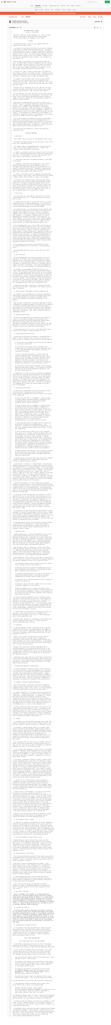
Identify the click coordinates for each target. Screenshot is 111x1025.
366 (9, 564)
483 (9, 736)
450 (9, 687)
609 (9, 920)
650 (9, 980)
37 (9, 83)
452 (9, 690)
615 (9, 929)
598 (9, 904)
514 (9, 781)
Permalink (100, 17)
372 (9, 573)
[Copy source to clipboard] (95, 27)
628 (9, 948)
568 (9, 860)
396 (9, 608)
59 (9, 115)
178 (9, 289)
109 (9, 188)
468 (9, 714)
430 (9, 658)
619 (9, 935)
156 (9, 257)
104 (9, 181)
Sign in (107, 2)
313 (9, 487)
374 (9, 576)
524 (9, 796)
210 (9, 336)
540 (9, 819)
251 (9, 396)
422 (9, 646)
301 (9, 469)
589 (9, 891)
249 (9, 393)
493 (9, 750)
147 (9, 244)
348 (9, 538)
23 (9, 62)
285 (9, 446)
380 (9, 585)
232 (9, 368)
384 (9, 591)
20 (9, 58)
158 (9, 260)
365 (9, 563)
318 (9, 494)
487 (9, 742)
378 (9, 582)
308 (9, 480)
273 (9, 428)
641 (9, 967)
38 (9, 84)
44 (9, 93)
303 (9, 472)
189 (9, 305)
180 (9, 292)
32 (9, 76)
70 (9, 131)
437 (9, 668)
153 (9, 253)
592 (9, 895)
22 (9, 61)
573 (9, 867)
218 (9, 348)
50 (9, 102)
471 (9, 718)
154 (9, 254)
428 (9, 655)
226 (9, 360)
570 (9, 863)
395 (9, 607)
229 (9, 364)
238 (9, 377)
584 (9, 883)
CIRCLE (9, 2)
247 (9, 390)
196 (9, 316)
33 (9, 77)
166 (9, 272)
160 (9, 263)
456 (9, 696)
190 (9, 307)
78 (9, 143)
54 (9, 108)
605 (9, 914)
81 (9, 147)
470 (9, 717)
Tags (52, 9)
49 (9, 100)
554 (9, 840)
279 (9, 437)
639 (9, 964)
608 (9, 919)
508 (9, 772)
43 (9, 92)
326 (9, 506)
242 (9, 383)
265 (9, 417)
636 (9, 960)
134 (9, 225)
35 (9, 80)
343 (9, 531)
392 (9, 602)
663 (9, 999)
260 (9, 409)
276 (9, 433)
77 (9, 141)
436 (9, 667)
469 (9, 715)
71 (9, 133)
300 (9, 468)
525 (9, 797)
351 (9, 542)
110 (9, 190)
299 (9, 466)
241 (9, 381)
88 (9, 158)
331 (9, 513)
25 (9, 65)
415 (9, 636)
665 (9, 1002)
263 (9, 414)
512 (9, 778)
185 (9, 300)
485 (9, 739)
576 (9, 872)
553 (9, 838)
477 (9, 727)
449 (9, 686)
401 (9, 616)
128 (9, 216)
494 (9, 752)
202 (9, 324)
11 (9, 45)
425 (9, 651)
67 (9, 127)
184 (9, 298)
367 (9, 566)
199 (9, 320)
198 (9, 319)
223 (9, 355)
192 (9, 310)
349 (9, 540)
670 (9, 1009)
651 (9, 982)
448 (9, 684)
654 (9, 986)
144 (9, 239)
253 (9, 399)
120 (9, 204)
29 (9, 71)
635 (9, 958)
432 (9, 661)
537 (9, 815)
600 (9, 907)
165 (9, 270)
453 (9, 692)
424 (9, 649)
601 (9, 908)
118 (9, 201)
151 (9, 250)
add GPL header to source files (19, 21)
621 (9, 938)
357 (9, 551)
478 (9, 728)
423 (9, 648)
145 (9, 241)
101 (9, 177)
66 (9, 125)
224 (9, 357)
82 (9, 149)
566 (9, 857)
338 (9, 523)
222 (9, 354)
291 (9, 455)
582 (9, 881)
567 (9, 859)
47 (9, 98)
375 (9, 578)
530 (9, 804)
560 (9, 848)
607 (9, 917)
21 (9, 59)
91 (9, 162)
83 (9, 150)
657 (9, 990)
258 (9, 406)
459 (9, 701)
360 (9, 556)
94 (9, 166)
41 (9, 89)
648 (9, 977)
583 (9, 882)
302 (9, 471)
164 (9, 269)
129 (9, 218)
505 (9, 768)
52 (9, 105)
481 (9, 733)
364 (9, 561)
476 (9, 725)
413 (9, 633)
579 (9, 876)
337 (9, 522)
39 (9, 86)
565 (9, 856)
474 (9, 722)
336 (9, 521)
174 (9, 283)
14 (9, 49)
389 (9, 598)
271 (9, 425)
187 (9, 302)
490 (9, 746)
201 (9, 323)
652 (9, 983)
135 (9, 226)
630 (9, 951)
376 (9, 579)
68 (9, 128)
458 (9, 699)
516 (9, 784)
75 (9, 139)
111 (9, 191)
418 (9, 641)
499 (9, 759)
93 (9, 165)
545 (9, 826)
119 (9, 203)
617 (9, 932)
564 (9, 854)
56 (9, 111)
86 (9, 155)
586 (9, 886)
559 (9, 847)
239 (9, 379)
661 (9, 996)
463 (9, 706)
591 (9, 894)
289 (9, 452)
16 (9, 52)
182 (9, 295)
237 (9, 376)
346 (9, 535)
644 (9, 971)
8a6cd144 (97, 21)
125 (9, 212)
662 (9, 998)
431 (9, 660)
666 (9, 1004)
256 (9, 403)
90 (9, 160)
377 (9, 581)
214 (9, 342)
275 (9, 431)
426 (9, 652)
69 (9, 130)
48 (9, 99)
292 (9, 456)
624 (9, 942)
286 (9, 447)
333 (9, 516)
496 (9, 755)
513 (9, 780)
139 (9, 232)
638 (9, 963)
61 (9, 118)
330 (9, 512)
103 (9, 179)
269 (9, 422)
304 (9, 474)
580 (9, 878)
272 (9, 427)
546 (9, 828)
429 (9, 657)
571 (9, 864)
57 (9, 112)
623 (9, 941)
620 (9, 936)
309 (9, 481)
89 (9, 159)
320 (9, 497)
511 (9, 777)
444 (9, 679)
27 (9, 68)
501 (9, 762)
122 (9, 207)
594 (9, 898)
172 (9, 280)
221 (9, 352)
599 (9, 905)
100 (9, 175)
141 (9, 235)
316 (9, 491)
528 (9, 802)
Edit (100, 27)
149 (9, 247)
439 (9, 671)
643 (9, 970)
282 (9, 441)
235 (9, 373)
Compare (69, 9)
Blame (89, 17)
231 (9, 367)
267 (9, 420)
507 (9, 771)
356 (9, 550)
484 (9, 737)
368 (9, 567)
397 (9, 610)
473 (9, 721)
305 (9, 475)
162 (9, 266)
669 (9, 1008)
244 (9, 386)
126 (9, 213)
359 (9, 554)
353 (9, 545)
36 (9, 81)
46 (9, 96)
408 (9, 626)
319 (9, 496)
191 (9, 308)
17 (9, 54)
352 (9, 544)
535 (9, 812)
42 (9, 90)
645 (9, 973)
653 (9, 984)
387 (9, 595)
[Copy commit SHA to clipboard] (101, 21)
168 (9, 275)
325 (9, 504)
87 (9, 156)
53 (9, 106)
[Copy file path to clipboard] (21, 27)
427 (9, 654)
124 (9, 210)
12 (9, 46)
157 (9, 259)
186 (9, 301)
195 (9, 314)
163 (9, 267)
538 (9, 816)
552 (9, 837)
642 (9, 968)
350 (9, 541)
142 (9, 237)
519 (9, 788)
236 (9, 374)
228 (9, 362)
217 (9, 346)
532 (9, 807)
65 (9, 124)
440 (9, 673)
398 (9, 611)
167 (9, 273)
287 (9, 449)
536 (9, 813)
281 (9, 440)
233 (9, 370)
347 (9, 537)
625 (9, 944)
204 (9, 327)
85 (9, 153)
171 (9, 279)
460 (9, 702)
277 (9, 434)
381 (9, 586)
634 (9, 957)
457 (9, 698)
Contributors (58, 9)
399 (9, 613)
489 (9, 744)
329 (9, 510)
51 (9, 103)
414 (9, 635)
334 (9, 518)
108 (9, 187)
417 (9, 639)
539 (9, 818)
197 (9, 317)
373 (9, 575)
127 (9, 215)
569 (9, 862)
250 (9, 395)
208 (9, 333)
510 (9, 775)
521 (9, 791)
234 (9, 371)
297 (9, 463)
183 (9, 297)
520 (9, 790)
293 (9, 458)
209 (9, 335)
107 (9, 185)
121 (9, 206)
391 (9, 601)
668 (9, 1006)
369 (9, 569)
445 (9, 680)
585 (9, 885)
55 (9, 109)
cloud (14, 2)
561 (9, 850)
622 (9, 939)
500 (9, 761)
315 (9, 490)
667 (9, 1005)
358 (9, 553)
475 (9, 724)
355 (9, 548)
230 (9, 365)
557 (9, 844)
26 (9, 67)
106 (9, 184)
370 (9, 570)
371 (9, 572)
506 (9, 769)
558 (9, 845)
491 (9, 747)
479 (9, 730)
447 (9, 683)
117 (9, 200)
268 (9, 421)
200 (9, 321)
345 (9, 534)
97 (9, 171)
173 (9, 282)
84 (9, 152)
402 (9, 617)
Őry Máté (14, 22)
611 (9, 923)
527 (9, 800)
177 (9, 288)
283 (9, 443)
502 (9, 763)
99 (9, 174)
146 (9, 242)
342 (9, 529)
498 (9, 758)
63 (9, 121)
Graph (63, 9)
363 (9, 560)
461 (9, 703)
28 (9, 70)
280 (9, 439)
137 (9, 229)
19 (9, 57)
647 (9, 976)
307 (9, 478)
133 (9, 223)
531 (9, 806)
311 (9, 484)
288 (9, 450)
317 (9, 493)
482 (9, 734)
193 (9, 311)
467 (9, 712)
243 (9, 384)
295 (9, 461)
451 (9, 689)
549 (9, 832)
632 (9, 954)
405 (9, 622)
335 (9, 519)
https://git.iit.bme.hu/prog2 (69, 13)
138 (9, 231)
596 (9, 901)
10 (9, 43)
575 (9, 870)
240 (9, 380)
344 (9, 532)
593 (9, 897)
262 (9, 412)
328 (9, 509)
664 (9, 1001)
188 (9, 304)
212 (9, 339)
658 (9, 992)
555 (9, 841)
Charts (74, 9)
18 (9, 55)
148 (9, 245)
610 (9, 922)
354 (9, 547)
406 (9, 623)
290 (9, 453)
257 (9, 405)
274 (9, 430)
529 (9, 803)
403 (9, 619)
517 (9, 785)
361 (9, 557)
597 (9, 903)
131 (9, 220)
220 (9, 351)
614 (9, 927)
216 (9, 345)
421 (9, 645)
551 (9, 835)
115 (9, 197)
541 (9, 821)
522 (9, 793)
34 (9, 78)
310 (9, 482)
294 (9, 459)
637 (9, 961)
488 (9, 743)
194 (9, 313)
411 (9, 630)
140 (9, 234)
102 (9, 178)
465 (9, 709)
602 (9, 910)
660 (9, 995)
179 (9, 291)
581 (9, 879)
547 (9, 829)
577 (9, 873)
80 (9, 146)
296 (9, 462)
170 (9, 278)
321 (9, 499)
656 (9, 989)
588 (9, 889)
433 (9, 662)
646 (9, 974)
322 (9, 500)
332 (9, 515)
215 (9, 343)
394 (9, 605)
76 (9, 140)
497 (9, 756)
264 (9, 415)
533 (9, 809)
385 (9, 592)
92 (9, 163)
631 (9, 952)
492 (9, 749)
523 (9, 794)
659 (9, 993)
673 (9, 1014)
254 (9, 400)
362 (9, 559)
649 (9, 979)
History (94, 17)
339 (9, 525)
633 (9, 955)
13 (9, 48)
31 (9, 74)
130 (9, 219)
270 (9, 424)
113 (9, 194)
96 (9, 169)
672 (9, 1012)
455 (9, 695)
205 (9, 329)
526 (9, 799)
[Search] (99, 2)
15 (9, 51)
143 (9, 238)
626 (9, 945)
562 (9, 851)
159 (9, 261)
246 (9, 389)
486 (9, 740)
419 (9, 642)
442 (9, 676)
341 (9, 528)
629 (9, 949)
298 (9, 465)
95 (9, 168)
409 (9, 627)
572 (9, 866)
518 (9, 787)
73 (9, 136)
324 (9, 503)
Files (36, 9)
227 (9, 361)
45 (9, 95)
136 (9, 228)
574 (9, 869)
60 (9, 117)
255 (9, 402)
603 (9, 911)
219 (9, 349)
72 (9, 134)
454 (9, 693)
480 (9, 731)
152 (9, 251)
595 (9, 900)
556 (9, 843)
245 (9, 387)
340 (9, 526)
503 (9, 765)
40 (9, 87)
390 (9, 600)
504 (9, 766)
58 (9, 114)
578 (9, 875)
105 (9, 182)
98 (9, 172)
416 (9, 638)
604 (9, 913)
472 (9, 720)
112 (9, 193)
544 (9, 825)
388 (9, 597)
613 (9, 926)
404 (9, 620)
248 (9, 392)
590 (9, 892)
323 (9, 501)
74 (9, 137)
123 (9, 209)
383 (9, 589)
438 (9, 670)
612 (9, 924)
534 (9, 810)
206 (9, 330)
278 (9, 436)
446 (9, 682)
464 (9, 708)
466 (9, 711)
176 (9, 286)
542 (9, 822)
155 (9, 256)
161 (9, 264)
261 (9, 411)
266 (9, 418)
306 (9, 477)
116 (9, 199)
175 (9, 285)
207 (9, 332)
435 (9, 665)
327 (9, 507)
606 (9, 916)
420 (9, 643)
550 (9, 834)
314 (9, 488)
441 (9, 674)
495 (9, 753)
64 (9, 122)
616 (9, 930)
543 (9, 823)
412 (9, 632)
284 (9, 444)
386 (9, 594)
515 (9, 783)
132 (9, 222)
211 (9, 338)
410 (9, 629)
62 (9, 119)
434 (9, 664)
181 (9, 294)
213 (9, 340)
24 (9, 64)
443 (9, 677)
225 (9, 358)
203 (9, 326)
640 (9, 965)
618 (9, 933)
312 (9, 485)
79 (9, 144)
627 (9, 946)
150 (9, 248)
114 (9, 196)
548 (9, 831)
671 (9, 1011)
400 (9, 614)
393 (9, 604)
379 (9, 583)
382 (9, 588)
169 (9, 276)
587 (9, 888)
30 (9, 73)
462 (9, 705)
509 (9, 774)
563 (9, 853)
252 (9, 398)
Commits (41, 9)
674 (9, 1015)
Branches (47, 9)
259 (9, 408)
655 (9, 987)
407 (9, 624)
